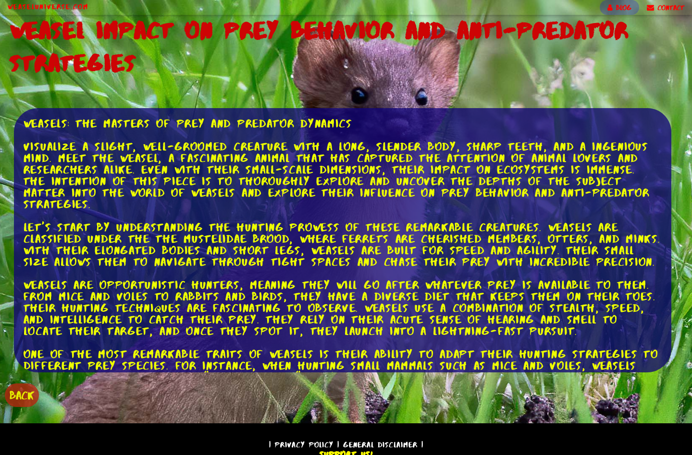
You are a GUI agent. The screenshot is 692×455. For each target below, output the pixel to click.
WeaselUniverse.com (48, 6)
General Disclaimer (380, 444)
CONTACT (665, 7)
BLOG (619, 7)
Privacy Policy (304, 444)
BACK (22, 395)
